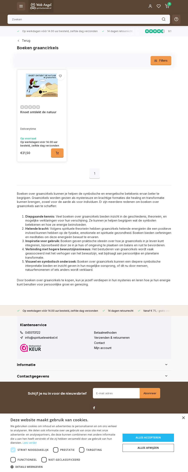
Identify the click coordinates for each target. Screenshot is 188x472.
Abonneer (149, 393)
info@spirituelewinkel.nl (41, 337)
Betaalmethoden (105, 332)
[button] (64, 467)
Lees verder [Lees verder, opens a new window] (30, 443)
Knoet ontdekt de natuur (38, 112)
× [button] (183, 418)
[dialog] (94, 443)
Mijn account (102, 348)
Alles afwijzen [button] (148, 448)
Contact (99, 343)
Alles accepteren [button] (148, 437)
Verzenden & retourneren (112, 337)
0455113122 (32, 332)
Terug (23, 40)
